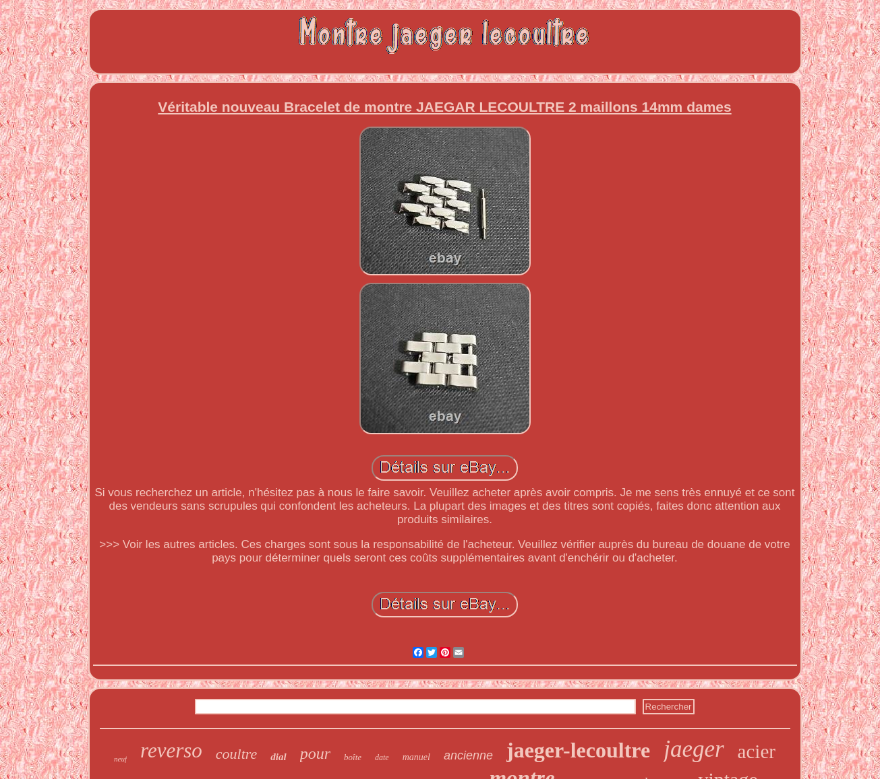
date (382, 757)
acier (756, 751)
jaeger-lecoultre (578, 750)
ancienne (468, 755)
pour (315, 753)
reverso (171, 750)
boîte (352, 757)
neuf (120, 759)
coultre (237, 753)
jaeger (694, 749)
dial (278, 756)
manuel (416, 757)
